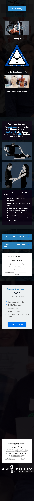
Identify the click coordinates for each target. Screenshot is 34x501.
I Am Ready (17, 8)
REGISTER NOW (17, 324)
